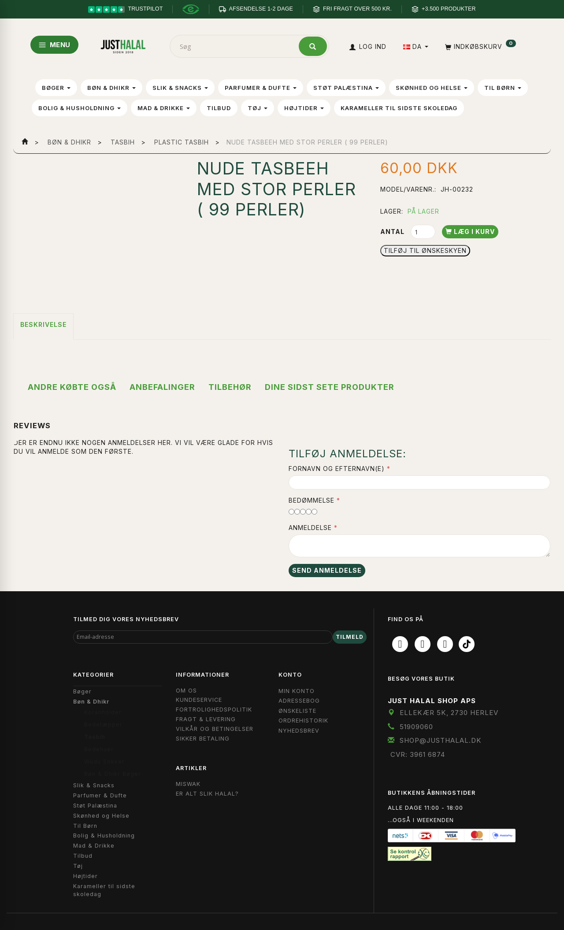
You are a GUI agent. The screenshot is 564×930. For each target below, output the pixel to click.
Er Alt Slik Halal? (207, 793)
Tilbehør (230, 387)
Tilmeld (350, 637)
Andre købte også (72, 387)
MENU (54, 45)
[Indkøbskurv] (479, 46)
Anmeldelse (310, 527)
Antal (393, 231)
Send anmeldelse (327, 570)
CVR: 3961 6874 (417, 754)
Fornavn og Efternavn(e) (337, 468)
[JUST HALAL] (123, 44)
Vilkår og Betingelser (214, 729)
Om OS (186, 690)
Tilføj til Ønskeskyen (425, 250)
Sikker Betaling (203, 738)
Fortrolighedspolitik (214, 709)
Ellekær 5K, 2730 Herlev (449, 712)
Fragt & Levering (206, 719)
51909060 (416, 727)
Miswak (188, 784)
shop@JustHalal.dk (441, 740)
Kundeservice (199, 700)
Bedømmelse (311, 500)
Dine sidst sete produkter (329, 387)
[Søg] (313, 46)
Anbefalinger (162, 387)
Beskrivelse (43, 324)
